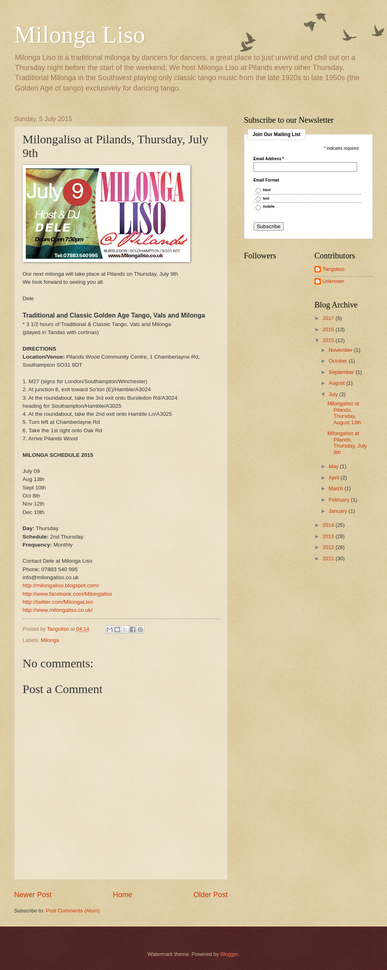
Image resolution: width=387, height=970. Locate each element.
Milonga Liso (79, 34)
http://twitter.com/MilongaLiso (58, 602)
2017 (328, 318)
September (342, 372)
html (266, 190)
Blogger (229, 954)
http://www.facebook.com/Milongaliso (67, 594)
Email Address (269, 159)
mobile (269, 206)
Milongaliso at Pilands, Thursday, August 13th (344, 412)
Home (122, 895)
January (338, 511)
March (336, 488)
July (334, 394)
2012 (328, 547)
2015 (328, 340)
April (334, 478)
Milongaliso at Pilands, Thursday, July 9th (347, 442)
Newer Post (33, 895)
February (340, 500)
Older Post (211, 895)
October (338, 361)
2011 (328, 558)
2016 (328, 329)
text (266, 198)
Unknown (333, 281)
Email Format (266, 180)
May (334, 466)
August (337, 383)
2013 (328, 536)
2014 (328, 525)
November (341, 350)
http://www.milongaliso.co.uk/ (58, 610)
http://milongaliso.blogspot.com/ (61, 585)
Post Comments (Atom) (73, 911)
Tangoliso (333, 269)
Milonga (50, 640)
